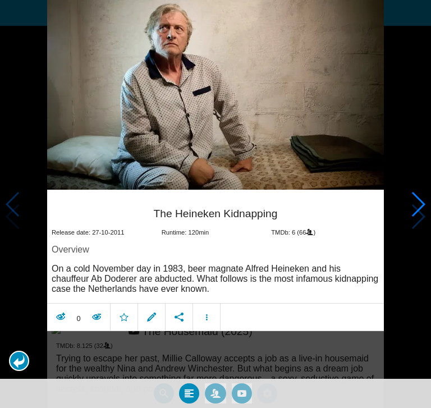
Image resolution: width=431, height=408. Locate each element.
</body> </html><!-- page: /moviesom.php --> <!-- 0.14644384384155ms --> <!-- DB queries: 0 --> (215, 204)
